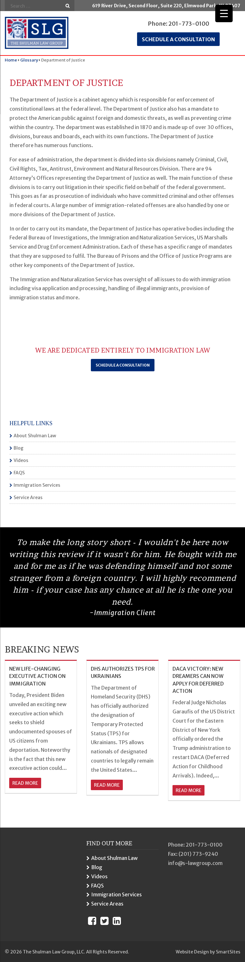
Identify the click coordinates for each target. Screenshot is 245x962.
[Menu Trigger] (224, 13)
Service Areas (28, 497)
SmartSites (228, 952)
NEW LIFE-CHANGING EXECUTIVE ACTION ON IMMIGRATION (37, 676)
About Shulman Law (35, 435)
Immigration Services (37, 485)
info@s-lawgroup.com (195, 863)
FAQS (19, 473)
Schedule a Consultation (123, 365)
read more (25, 783)
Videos (21, 460)
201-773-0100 (188, 23)
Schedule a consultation (178, 39)
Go (68, 5)
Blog (18, 448)
